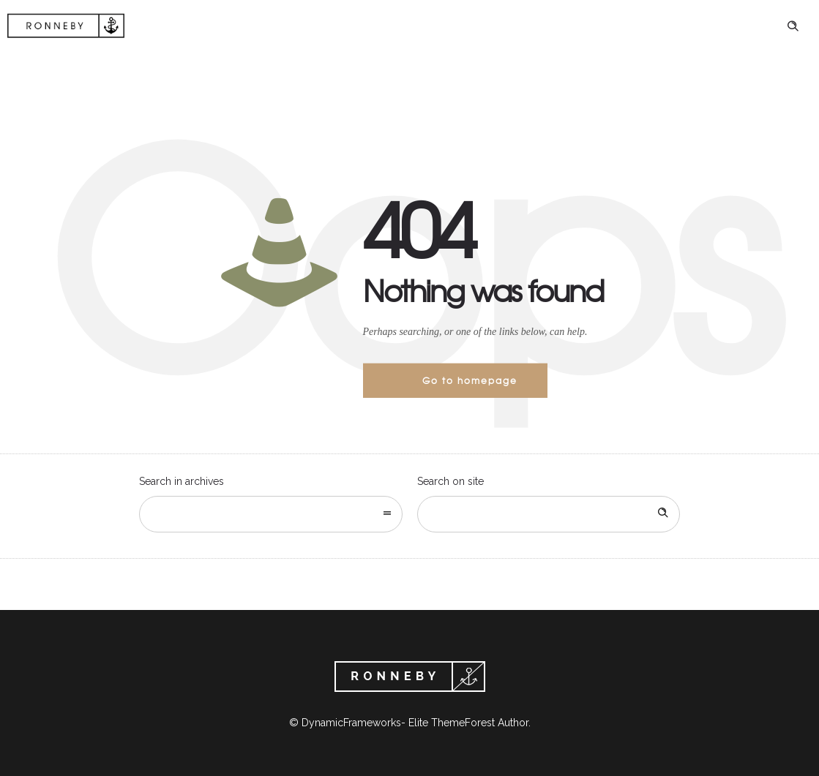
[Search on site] (549, 514)
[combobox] (271, 514)
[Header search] (793, 26)
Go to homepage (469, 380)
